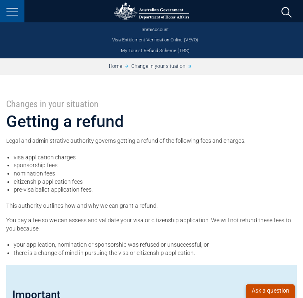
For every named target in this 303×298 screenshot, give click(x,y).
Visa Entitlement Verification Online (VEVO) (155, 40)
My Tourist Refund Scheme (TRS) (155, 50)
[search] (286, 11)
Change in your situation (158, 66)
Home (115, 66)
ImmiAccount (155, 29)
